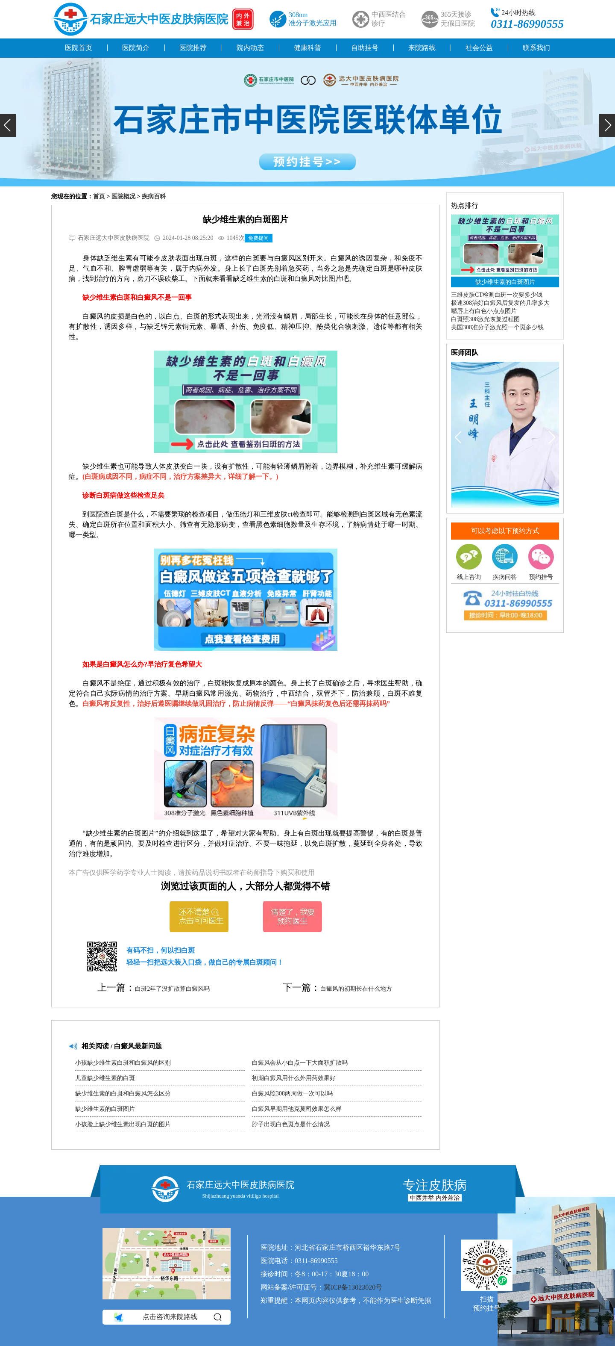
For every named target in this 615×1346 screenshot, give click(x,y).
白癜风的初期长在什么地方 (356, 989)
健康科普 (307, 47)
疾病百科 (154, 196)
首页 (99, 196)
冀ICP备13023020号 (353, 1287)
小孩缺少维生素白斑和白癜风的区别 (123, 1063)
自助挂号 (364, 47)
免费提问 (258, 238)
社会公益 (479, 47)
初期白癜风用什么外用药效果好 (294, 1078)
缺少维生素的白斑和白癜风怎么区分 (123, 1093)
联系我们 (536, 47)
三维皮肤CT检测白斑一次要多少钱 (496, 295)
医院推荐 (193, 47)
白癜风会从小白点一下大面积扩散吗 (300, 1063)
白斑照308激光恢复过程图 (485, 319)
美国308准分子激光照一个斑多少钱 (497, 327)
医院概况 (123, 196)
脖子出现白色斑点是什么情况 (291, 1124)
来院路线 (422, 47)
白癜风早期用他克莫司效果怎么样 (297, 1109)
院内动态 (250, 47)
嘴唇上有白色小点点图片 (484, 311)
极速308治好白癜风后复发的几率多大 (500, 303)
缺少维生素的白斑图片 (105, 1109)
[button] (8, 125)
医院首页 (78, 47)
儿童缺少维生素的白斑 (105, 1078)
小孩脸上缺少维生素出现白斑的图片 (123, 1124)
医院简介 (135, 47)
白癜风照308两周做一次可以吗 (292, 1093)
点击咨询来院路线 (166, 1317)
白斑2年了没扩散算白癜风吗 (172, 989)
